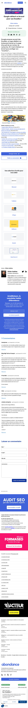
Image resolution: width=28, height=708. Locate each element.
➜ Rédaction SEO (4, 591)
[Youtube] (5, 675)
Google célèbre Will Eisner (7, 127)
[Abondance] (8, 2)
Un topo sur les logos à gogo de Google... (11, 143)
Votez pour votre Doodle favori (8, 140)
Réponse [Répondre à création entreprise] (3, 432)
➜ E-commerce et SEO (4, 582)
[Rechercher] (25, 2)
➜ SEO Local (3, 585)
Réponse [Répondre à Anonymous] (3, 349)
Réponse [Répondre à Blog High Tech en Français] (3, 371)
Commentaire (4, 464)
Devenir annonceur (5, 687)
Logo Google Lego (6, 142)
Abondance (13, 123)
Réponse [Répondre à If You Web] (3, 387)
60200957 (19, 63)
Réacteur (3, 703)
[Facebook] (11, 675)
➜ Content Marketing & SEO (5, 579)
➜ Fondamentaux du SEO (5, 559)
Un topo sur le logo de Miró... (8, 145)
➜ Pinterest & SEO (4, 576)
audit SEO (13, 528)
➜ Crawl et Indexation (4, 596)
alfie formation (4, 705)
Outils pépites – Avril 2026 (5, 644)
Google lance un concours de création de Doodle (12, 135)
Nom (2, 447)
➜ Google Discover (4, 571)
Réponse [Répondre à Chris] (3, 398)
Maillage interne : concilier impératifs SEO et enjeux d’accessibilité (12, 635)
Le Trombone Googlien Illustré (8, 147)
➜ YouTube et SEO (4, 562)
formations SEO (15, 553)
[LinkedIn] (2, 675)
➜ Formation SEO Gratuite (5, 556)
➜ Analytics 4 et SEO (4, 588)
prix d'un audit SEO (9, 526)
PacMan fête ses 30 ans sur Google (9, 139)
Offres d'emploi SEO (22, 687)
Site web (3, 458)
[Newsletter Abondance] (14, 679)
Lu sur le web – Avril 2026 (5, 649)
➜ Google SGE (3, 568)
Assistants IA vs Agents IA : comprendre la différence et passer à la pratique (13, 630)
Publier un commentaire (14, 158)
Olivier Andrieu (12, 271)
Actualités (9, 655)
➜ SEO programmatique (5, 565)
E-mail (3, 452)
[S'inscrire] (20, 3)
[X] (8, 675)
